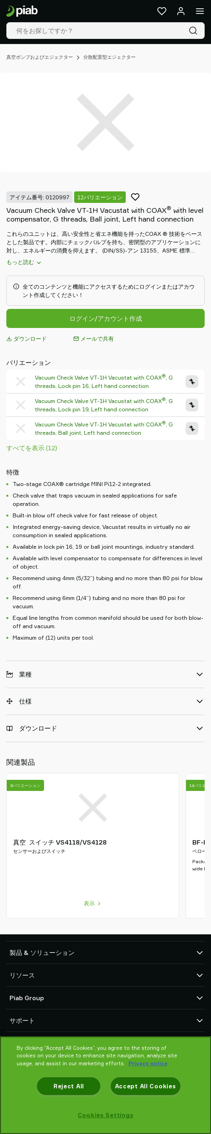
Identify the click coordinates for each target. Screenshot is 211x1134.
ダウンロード (26, 338)
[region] (105, 1085)
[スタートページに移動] (22, 11)
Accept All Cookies (145, 1086)
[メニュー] (199, 11)
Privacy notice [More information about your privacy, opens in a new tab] (148, 1063)
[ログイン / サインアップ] (180, 11)
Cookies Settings (106, 1115)
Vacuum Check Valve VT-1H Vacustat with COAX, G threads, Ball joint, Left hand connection (104, 428)
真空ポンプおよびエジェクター (39, 57)
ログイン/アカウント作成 (105, 318)
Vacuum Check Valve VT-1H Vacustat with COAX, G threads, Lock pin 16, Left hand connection (104, 381)
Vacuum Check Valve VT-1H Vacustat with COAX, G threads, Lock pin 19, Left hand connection (104, 405)
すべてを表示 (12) (31, 448)
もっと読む (24, 262)
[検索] (194, 31)
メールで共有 (93, 338)
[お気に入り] (161, 11)
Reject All (69, 1086)
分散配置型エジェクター (109, 57)
